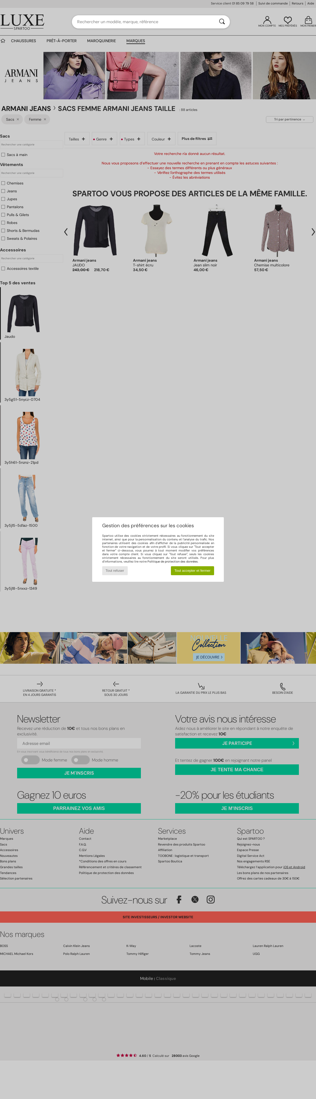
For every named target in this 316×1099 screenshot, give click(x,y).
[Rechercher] (222, 21)
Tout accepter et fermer (192, 571)
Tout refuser (115, 571)
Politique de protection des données (172, 561)
